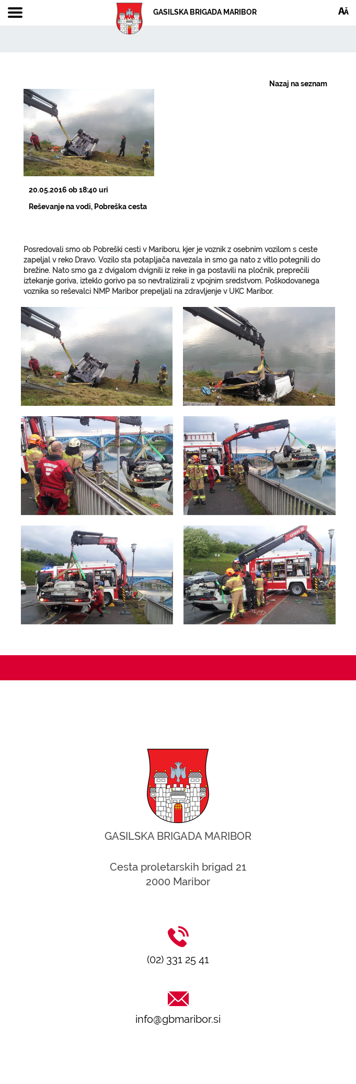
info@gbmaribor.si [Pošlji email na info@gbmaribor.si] (178, 1019)
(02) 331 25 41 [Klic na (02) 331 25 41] (178, 959)
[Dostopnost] (343, 10)
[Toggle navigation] (15, 13)
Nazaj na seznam (298, 83)
